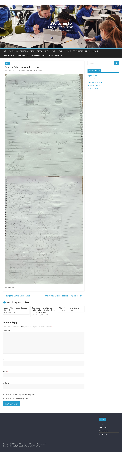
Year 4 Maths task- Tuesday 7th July (16, 309)
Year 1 (32, 51)
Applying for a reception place (16, 55)
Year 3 (47, 51)
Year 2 (39, 51)
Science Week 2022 (56, 55)
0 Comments (38, 70)
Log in (101, 424)
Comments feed (104, 431)
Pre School (13, 51)
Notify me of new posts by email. (17, 399)
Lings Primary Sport (38, 55)
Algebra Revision (93, 76)
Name (5, 360)
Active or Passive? (93, 79)
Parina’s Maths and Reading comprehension (64, 296)
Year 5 (61, 51)
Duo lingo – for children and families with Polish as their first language (43, 310)
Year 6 (68, 51)
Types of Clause (93, 88)
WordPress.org (103, 434)
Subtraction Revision (94, 85)
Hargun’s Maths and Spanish (16, 296)
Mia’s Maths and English (69, 308)
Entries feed (103, 428)
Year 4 (54, 51)
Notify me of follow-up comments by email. (20, 395)
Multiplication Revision (95, 82)
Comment (6, 331)
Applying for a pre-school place (85, 51)
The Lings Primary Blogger (25, 70)
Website (6, 383)
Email (5, 371)
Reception (24, 51)
